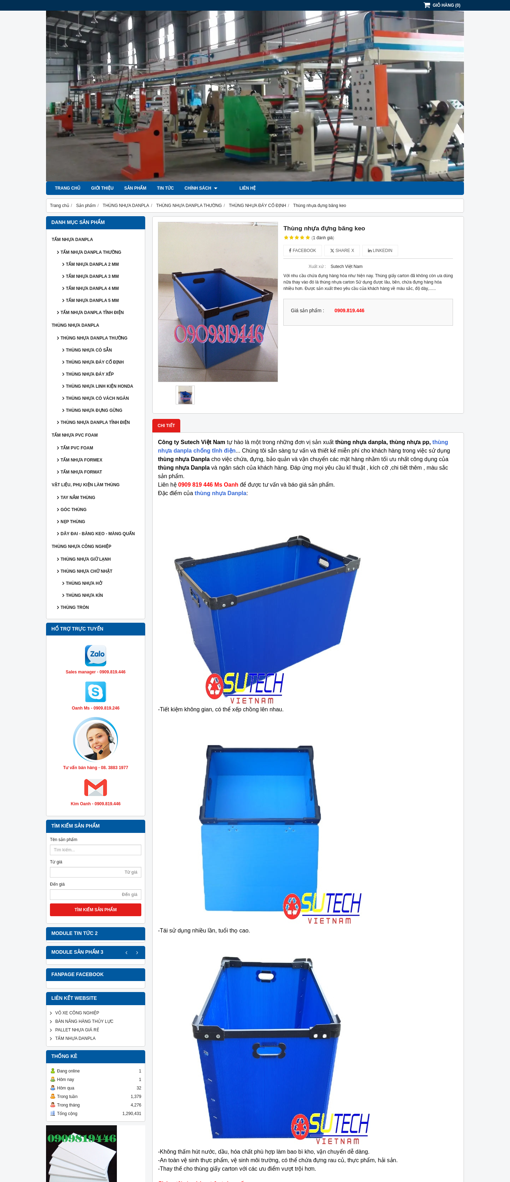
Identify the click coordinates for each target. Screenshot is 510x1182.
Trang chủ (67, 188)
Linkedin (380, 250)
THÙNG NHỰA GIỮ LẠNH (86, 559)
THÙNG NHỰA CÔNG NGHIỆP (81, 546)
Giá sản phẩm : (307, 310)
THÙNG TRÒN (75, 607)
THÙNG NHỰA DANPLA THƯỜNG (94, 338)
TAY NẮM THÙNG (78, 497)
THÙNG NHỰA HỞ (84, 583)
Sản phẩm (135, 188)
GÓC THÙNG (73, 509)
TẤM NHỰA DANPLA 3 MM (92, 276)
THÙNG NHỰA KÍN (84, 595)
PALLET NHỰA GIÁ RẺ (77, 1029)
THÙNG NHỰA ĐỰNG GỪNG (94, 410)
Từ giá (56, 861)
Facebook (302, 250)
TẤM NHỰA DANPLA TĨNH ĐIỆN (92, 312)
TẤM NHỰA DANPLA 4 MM (92, 288)
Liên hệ (236, 188)
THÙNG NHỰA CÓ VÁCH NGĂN (97, 398)
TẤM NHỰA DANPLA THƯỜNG (91, 252)
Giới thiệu (102, 188)
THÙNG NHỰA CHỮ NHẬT (86, 571)
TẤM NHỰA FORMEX (81, 460)
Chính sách (201, 188)
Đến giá (57, 884)
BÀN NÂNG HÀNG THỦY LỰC (84, 1021)
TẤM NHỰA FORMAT (81, 472)
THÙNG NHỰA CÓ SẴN (89, 350)
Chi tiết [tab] (166, 425)
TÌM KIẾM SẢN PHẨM (96, 909)
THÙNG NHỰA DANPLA (75, 325)
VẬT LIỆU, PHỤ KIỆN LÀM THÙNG (86, 484)
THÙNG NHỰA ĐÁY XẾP (90, 374)
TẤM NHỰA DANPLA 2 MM (92, 264)
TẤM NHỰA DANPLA (72, 239)
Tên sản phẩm (63, 839)
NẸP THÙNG (73, 521)
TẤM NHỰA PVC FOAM (75, 435)
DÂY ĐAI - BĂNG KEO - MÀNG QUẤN (98, 533)
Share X (342, 250)
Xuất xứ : (317, 266)
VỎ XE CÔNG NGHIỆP (77, 1012)
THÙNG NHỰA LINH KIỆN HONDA (99, 386)
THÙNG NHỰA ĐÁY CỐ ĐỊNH (95, 362)
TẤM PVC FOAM (77, 448)
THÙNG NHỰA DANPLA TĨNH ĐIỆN (95, 422)
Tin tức (165, 188)
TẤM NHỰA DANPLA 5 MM (92, 300)
